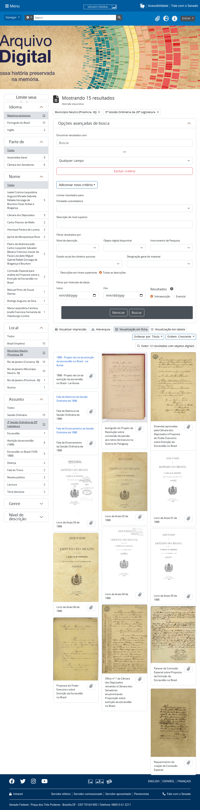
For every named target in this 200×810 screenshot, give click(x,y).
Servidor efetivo (61, 794)
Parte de (16, 141)
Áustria (26, 388)
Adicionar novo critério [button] (76, 185)
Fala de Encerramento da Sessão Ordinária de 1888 (75, 430)
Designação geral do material (143, 256)
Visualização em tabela (168, 329)
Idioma (15, 107)
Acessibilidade (158, 6)
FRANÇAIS (184, 781)
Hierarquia (100, 329)
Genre (14, 503)
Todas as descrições (114, 272)
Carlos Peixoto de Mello (26, 223)
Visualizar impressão (70, 329)
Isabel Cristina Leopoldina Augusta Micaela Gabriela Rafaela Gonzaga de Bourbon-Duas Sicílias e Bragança (26, 200)
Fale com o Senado (184, 6)
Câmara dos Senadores (26, 165)
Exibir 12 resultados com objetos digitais (165, 346)
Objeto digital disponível (118, 240)
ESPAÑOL (168, 781)
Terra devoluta (26, 492)
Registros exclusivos (26, 116)
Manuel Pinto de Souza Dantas (26, 291)
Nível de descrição (17, 516)
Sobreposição (162, 296)
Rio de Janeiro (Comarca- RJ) (26, 363)
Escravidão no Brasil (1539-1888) (26, 453)
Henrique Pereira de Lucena (26, 230)
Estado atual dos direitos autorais (75, 256)
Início (59, 288)
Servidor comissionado (88, 794)
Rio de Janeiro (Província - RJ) (26, 381)
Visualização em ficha (131, 329)
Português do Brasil (26, 123)
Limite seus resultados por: (26, 97)
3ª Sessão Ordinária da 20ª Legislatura (26, 424)
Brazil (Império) (26, 344)
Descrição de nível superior (72, 217)
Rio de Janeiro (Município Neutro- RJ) (26, 371)
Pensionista (141, 794)
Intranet (16, 794)
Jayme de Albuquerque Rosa (26, 237)
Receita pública (26, 478)
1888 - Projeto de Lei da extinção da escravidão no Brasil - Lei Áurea (75, 361)
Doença (26, 464)
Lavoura (26, 485)
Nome (14, 176)
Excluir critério (124, 171)
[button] (143, 5)
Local (13, 327)
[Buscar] (124, 143)
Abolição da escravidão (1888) (26, 442)
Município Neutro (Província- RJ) (26, 352)
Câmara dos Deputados (26, 216)
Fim (106, 288)
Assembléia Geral (26, 158)
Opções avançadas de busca (83, 123)
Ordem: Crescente (179, 336)
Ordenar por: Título (147, 336)
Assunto (16, 399)
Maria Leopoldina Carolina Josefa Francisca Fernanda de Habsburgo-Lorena (26, 312)
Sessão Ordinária (26, 416)
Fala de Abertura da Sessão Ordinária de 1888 (72, 398)
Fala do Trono (26, 471)
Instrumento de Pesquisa (165, 240)
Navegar (11, 17)
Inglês (26, 130)
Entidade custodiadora (69, 201)
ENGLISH (154, 781)
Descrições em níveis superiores (78, 272)
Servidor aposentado (118, 794)
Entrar (186, 18)
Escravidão (26, 434)
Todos (10, 150)
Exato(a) (181, 296)
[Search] (75, 18)
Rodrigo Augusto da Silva (26, 302)
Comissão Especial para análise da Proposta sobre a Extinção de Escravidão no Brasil (26, 276)
